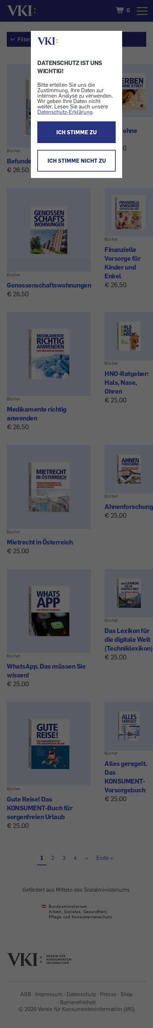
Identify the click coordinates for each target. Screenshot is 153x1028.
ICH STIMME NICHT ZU (76, 160)
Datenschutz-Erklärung (65, 111)
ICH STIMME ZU (76, 132)
